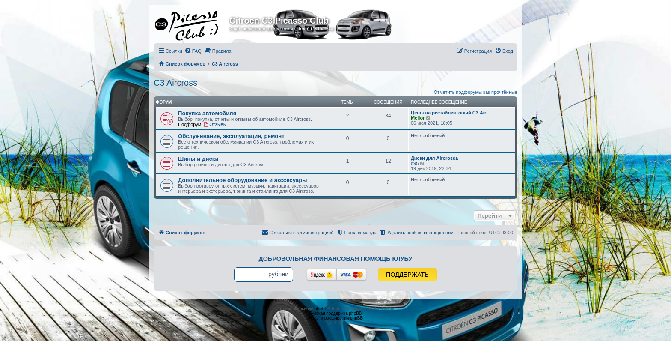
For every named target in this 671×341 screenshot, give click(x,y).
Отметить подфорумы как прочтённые (475, 92)
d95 (415, 163)
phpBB (321, 308)
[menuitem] (193, 51)
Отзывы (215, 124)
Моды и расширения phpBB (335, 318)
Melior (418, 117)
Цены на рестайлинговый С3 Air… (451, 112)
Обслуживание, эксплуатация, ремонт (231, 136)
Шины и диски (198, 159)
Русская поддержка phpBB (335, 313)
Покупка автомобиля (207, 113)
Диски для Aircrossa (434, 158)
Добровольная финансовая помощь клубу (336, 258)
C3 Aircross (175, 82)
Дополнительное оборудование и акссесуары (242, 180)
